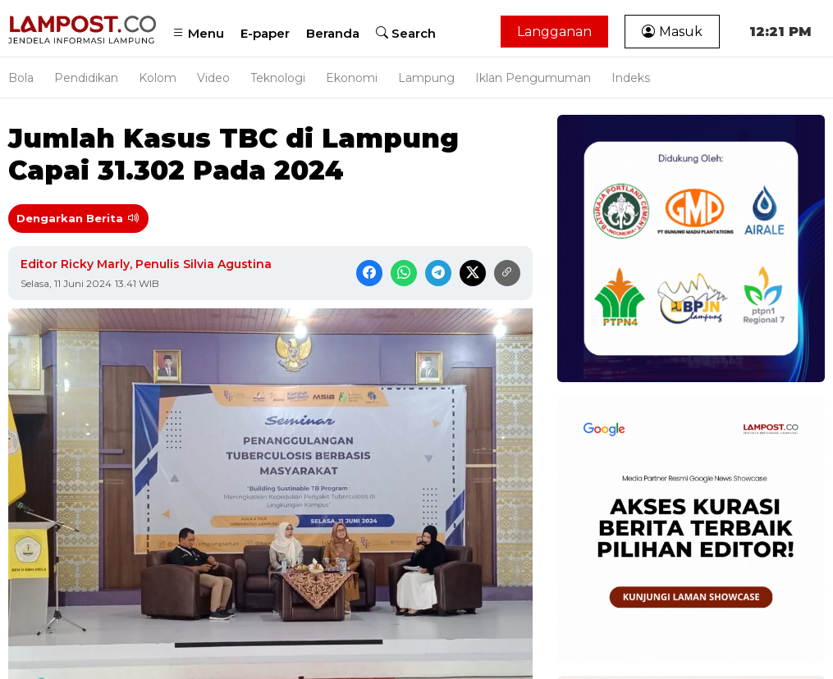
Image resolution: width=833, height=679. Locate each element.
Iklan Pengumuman (533, 78)
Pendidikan (86, 78)
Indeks (630, 78)
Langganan (554, 31)
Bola (21, 78)
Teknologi (277, 78)
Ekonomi (352, 78)
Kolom (157, 78)
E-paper (265, 33)
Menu (198, 33)
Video (213, 78)
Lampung (426, 78)
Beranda (332, 33)
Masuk (672, 31)
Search (406, 33)
